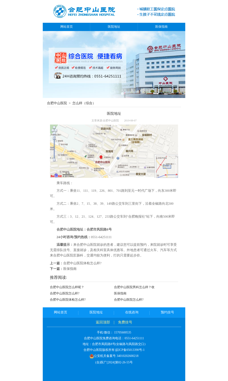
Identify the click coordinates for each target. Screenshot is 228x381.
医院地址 (114, 26)
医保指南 (161, 26)
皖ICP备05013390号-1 (130, 350)
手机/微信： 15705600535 (114, 332)
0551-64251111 (134, 338)
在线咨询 (131, 312)
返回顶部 (103, 322)
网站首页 (66, 26)
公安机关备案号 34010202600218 (114, 356)
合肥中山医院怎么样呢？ (67, 287)
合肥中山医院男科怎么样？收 (134, 287)
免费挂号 (125, 322)
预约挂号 (167, 312)
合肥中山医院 (57, 103)
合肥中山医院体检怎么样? (82, 263)
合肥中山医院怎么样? (64, 293)
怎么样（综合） (84, 103)
